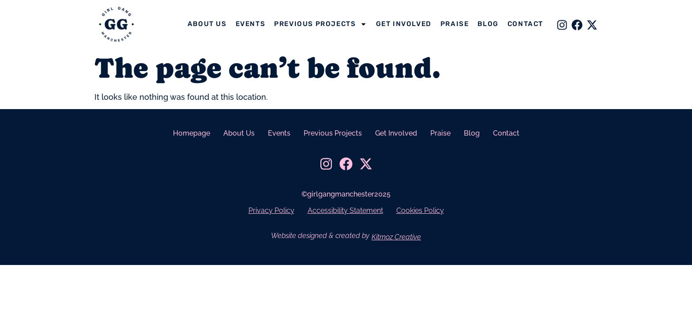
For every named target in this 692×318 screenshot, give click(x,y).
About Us (207, 24)
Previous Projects (320, 24)
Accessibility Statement (345, 210)
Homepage (191, 133)
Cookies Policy (420, 210)
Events (251, 24)
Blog (488, 24)
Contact (525, 24)
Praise (454, 24)
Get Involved (404, 24)
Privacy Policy (271, 210)
